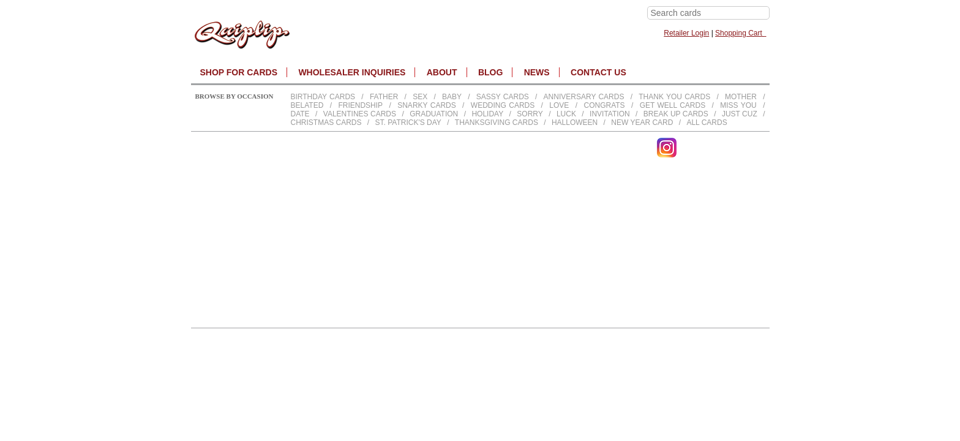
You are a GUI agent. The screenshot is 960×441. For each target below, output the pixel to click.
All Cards (706, 122)
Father (384, 96)
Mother (741, 96)
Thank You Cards (674, 96)
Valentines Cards (359, 114)
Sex (420, 96)
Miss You (738, 105)
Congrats (603, 105)
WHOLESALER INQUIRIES (351, 72)
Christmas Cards (326, 122)
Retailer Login (686, 33)
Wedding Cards (502, 105)
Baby (452, 96)
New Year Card (642, 122)
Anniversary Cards (584, 96)
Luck (566, 114)
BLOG (490, 72)
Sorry (529, 114)
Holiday (487, 114)
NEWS (537, 72)
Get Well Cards (672, 105)
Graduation (434, 114)
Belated (307, 105)
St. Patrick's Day (408, 122)
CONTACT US (598, 72)
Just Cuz (739, 114)
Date (300, 114)
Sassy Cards (502, 96)
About (442, 72)
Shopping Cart (740, 33)
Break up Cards (675, 114)
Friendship (360, 105)
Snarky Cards (426, 105)
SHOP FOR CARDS (239, 72)
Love (559, 105)
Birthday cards (323, 96)
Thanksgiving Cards (496, 122)
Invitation (610, 114)
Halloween (575, 122)
